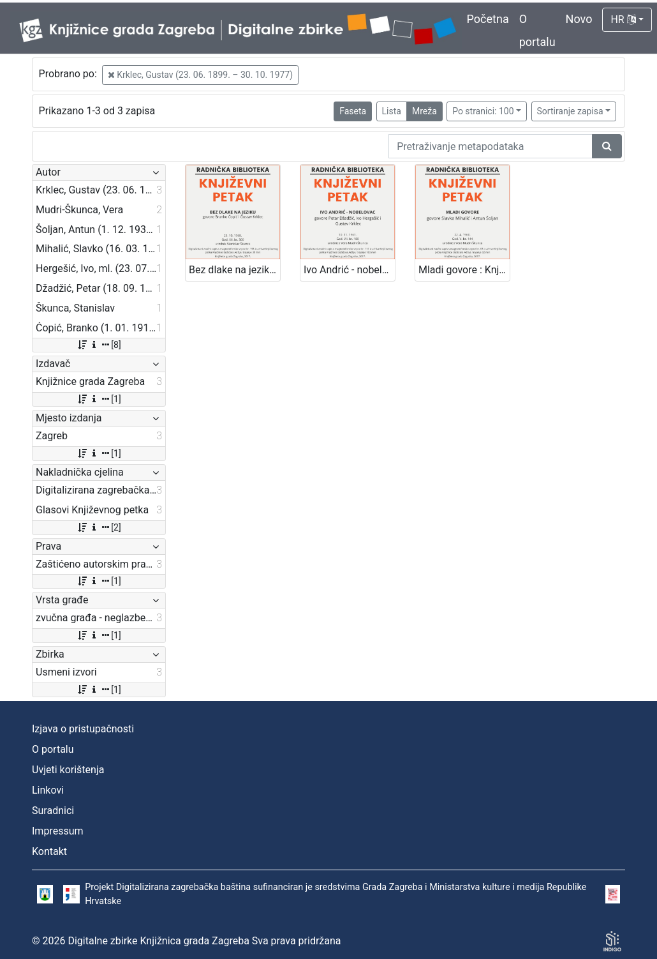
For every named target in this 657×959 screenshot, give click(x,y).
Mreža (424, 111)
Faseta (352, 111)
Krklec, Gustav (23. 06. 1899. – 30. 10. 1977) (200, 75)
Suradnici (53, 810)
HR (622, 19)
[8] (99, 345)
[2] (99, 527)
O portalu (53, 749)
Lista (391, 111)
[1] (99, 399)
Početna (488, 19)
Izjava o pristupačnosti (83, 729)
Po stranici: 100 (482, 111)
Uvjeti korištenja (68, 770)
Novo (579, 19)
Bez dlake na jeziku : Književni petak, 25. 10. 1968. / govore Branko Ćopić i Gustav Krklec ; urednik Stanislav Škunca (234, 270)
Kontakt (49, 851)
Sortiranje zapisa (570, 111)
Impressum (58, 831)
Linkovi (48, 790)
